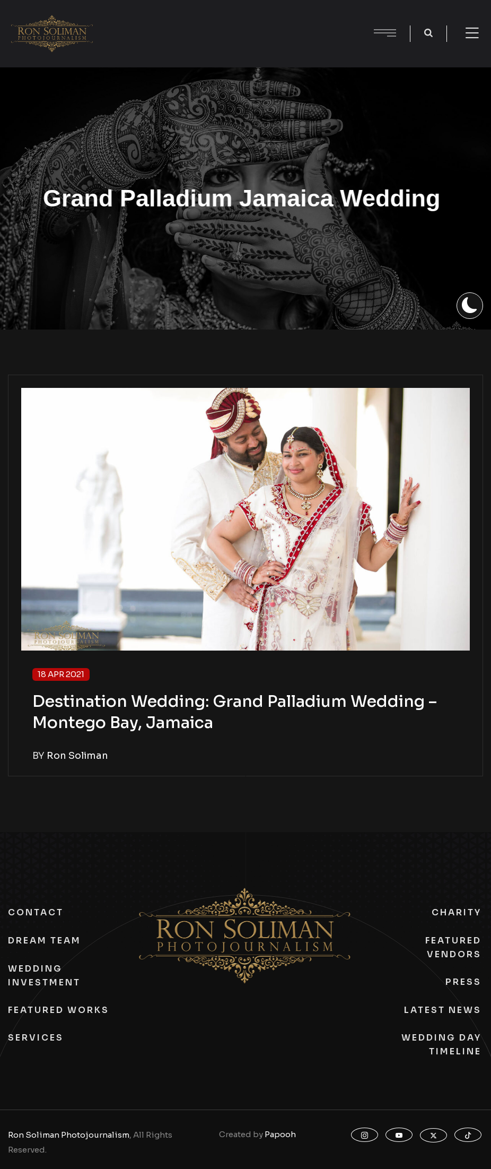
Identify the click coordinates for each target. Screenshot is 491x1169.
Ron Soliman (77, 755)
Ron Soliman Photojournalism (68, 1135)
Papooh (280, 1134)
